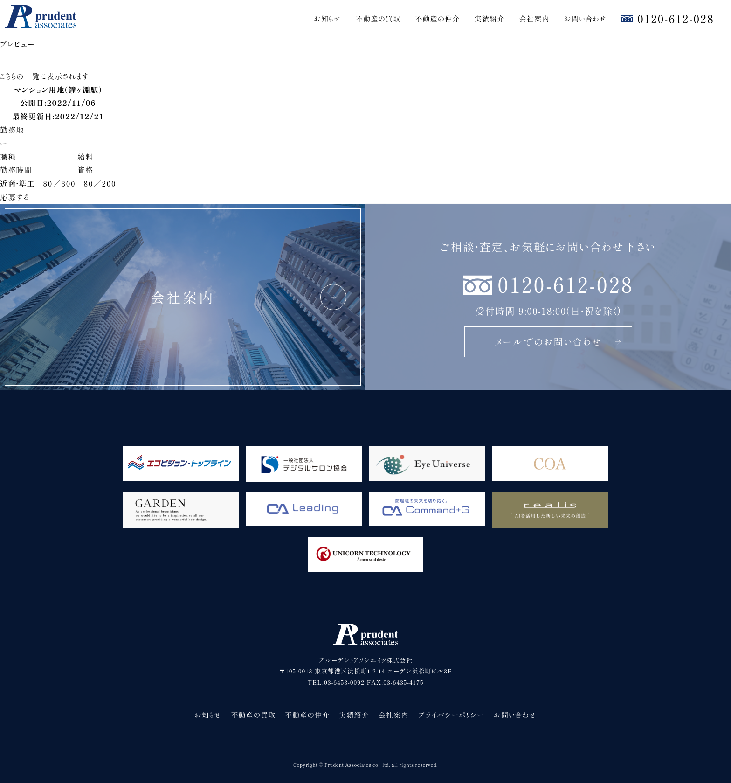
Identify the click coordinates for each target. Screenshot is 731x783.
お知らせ (327, 18)
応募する (14, 196)
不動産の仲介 (437, 18)
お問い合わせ (585, 18)
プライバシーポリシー (451, 715)
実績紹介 (490, 18)
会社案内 (534, 18)
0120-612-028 (675, 18)
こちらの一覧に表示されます (45, 76)
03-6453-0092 (344, 682)
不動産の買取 (378, 18)
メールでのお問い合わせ (558, 341)
